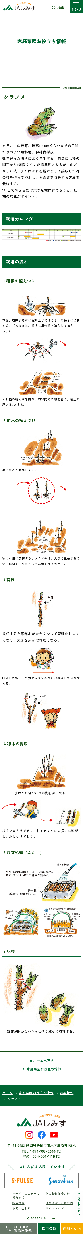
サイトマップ (55, 1208)
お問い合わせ (21, 1208)
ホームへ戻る (43, 1060)
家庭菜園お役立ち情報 (44, 1069)
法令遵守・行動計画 (59, 1203)
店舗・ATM (72, 1228)
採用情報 (18, 1203)
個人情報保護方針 (58, 1194)
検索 (60, 7)
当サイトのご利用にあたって (26, 1196)
